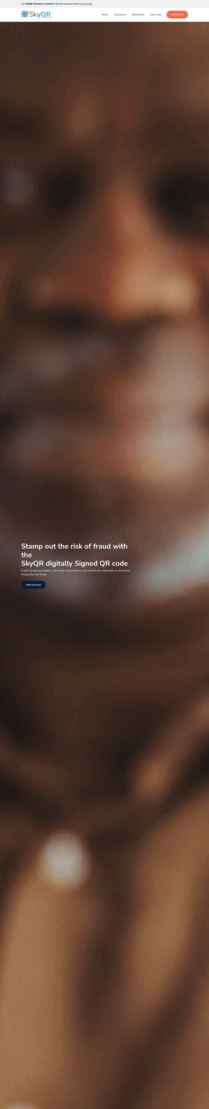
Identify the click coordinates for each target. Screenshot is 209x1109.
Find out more (85, 3)
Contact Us (177, 14)
